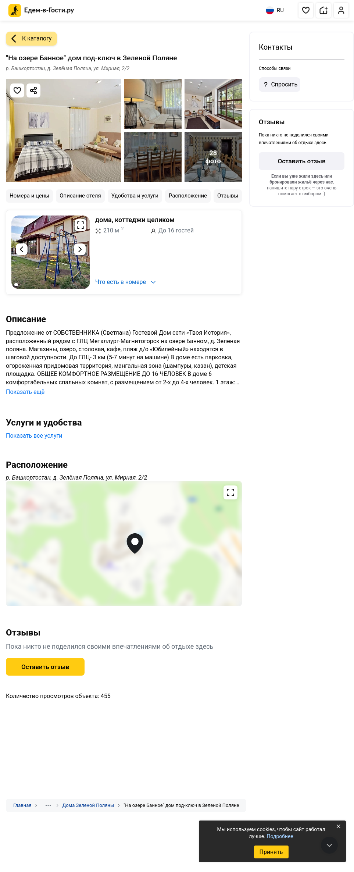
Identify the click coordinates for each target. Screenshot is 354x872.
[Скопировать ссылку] (33, 90)
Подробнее (280, 836)
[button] (305, 10)
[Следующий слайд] (80, 249)
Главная (22, 805)
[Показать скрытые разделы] (48, 805)
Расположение (188, 195)
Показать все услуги (34, 435)
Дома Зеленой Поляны (88, 805)
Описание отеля (80, 195)
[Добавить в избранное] (17, 90)
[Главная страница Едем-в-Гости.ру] (41, 10)
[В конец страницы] (329, 845)
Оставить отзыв (45, 666)
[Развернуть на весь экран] (80, 225)
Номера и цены (29, 195)
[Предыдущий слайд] (22, 249)
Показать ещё (25, 391)
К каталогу (28, 39)
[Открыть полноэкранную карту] (124, 543)
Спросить (279, 84)
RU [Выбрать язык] (275, 10)
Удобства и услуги (134, 195)
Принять (271, 851)
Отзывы (227, 195)
